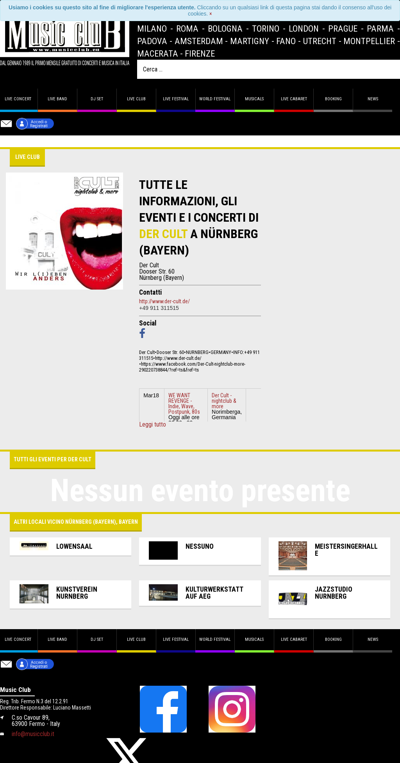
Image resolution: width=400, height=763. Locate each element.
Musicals (254, 98)
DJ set (97, 98)
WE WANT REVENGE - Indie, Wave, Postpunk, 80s (184, 403)
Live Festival (176, 98)
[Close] (210, 14)
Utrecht (319, 41)
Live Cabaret (294, 98)
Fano (286, 41)
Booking (333, 98)
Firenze (200, 53)
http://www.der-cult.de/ (164, 301)
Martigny (249, 41)
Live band (57, 98)
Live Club (136, 98)
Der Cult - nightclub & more (224, 400)
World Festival (214, 98)
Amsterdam (199, 41)
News (373, 98)
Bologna (225, 28)
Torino (265, 28)
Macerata (157, 53)
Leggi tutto (152, 425)
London (304, 28)
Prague (342, 28)
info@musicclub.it (33, 734)
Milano (152, 28)
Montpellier (369, 41)
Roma (187, 28)
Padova (152, 41)
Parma (380, 28)
